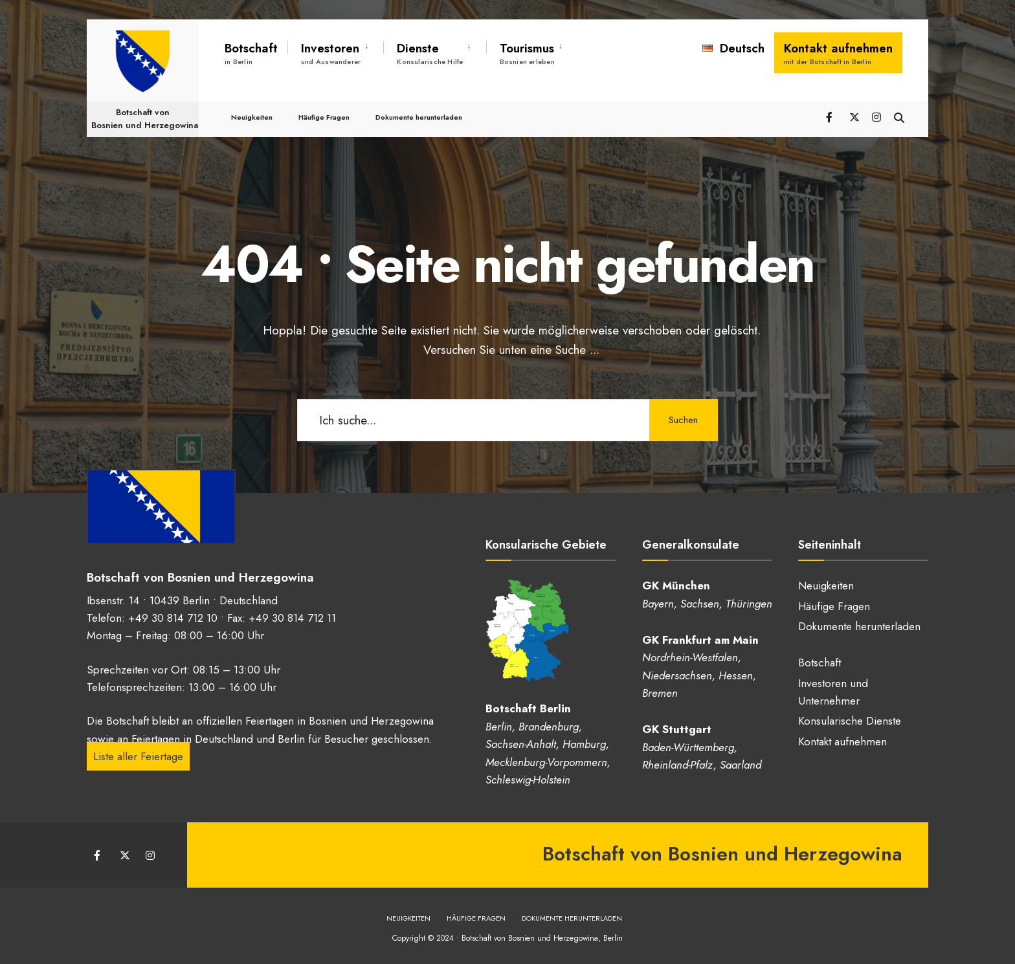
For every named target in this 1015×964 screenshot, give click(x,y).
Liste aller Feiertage (138, 754)
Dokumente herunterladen (418, 105)
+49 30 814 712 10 (173, 616)
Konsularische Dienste (849, 720)
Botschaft (251, 53)
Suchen (682, 420)
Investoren (331, 53)
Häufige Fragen (324, 105)
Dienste (430, 53)
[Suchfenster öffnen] (897, 104)
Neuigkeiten (252, 105)
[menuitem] (335, 51)
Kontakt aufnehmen (838, 53)
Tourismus (527, 53)
